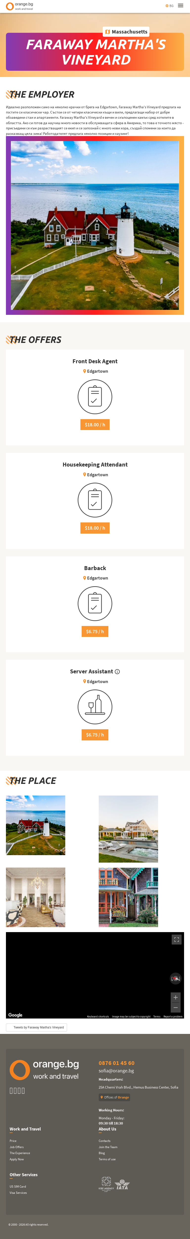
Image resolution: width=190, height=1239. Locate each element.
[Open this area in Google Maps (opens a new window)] (15, 1015)
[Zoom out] (176, 1008)
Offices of (114, 1097)
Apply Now (17, 1159)
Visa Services (18, 1193)
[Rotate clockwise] (180, 978)
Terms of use (107, 1159)
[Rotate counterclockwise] (171, 978)
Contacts (104, 1141)
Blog (102, 1153)
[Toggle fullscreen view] (177, 940)
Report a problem (173, 1016)
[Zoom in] (176, 997)
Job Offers (17, 1147)
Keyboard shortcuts (98, 1016)
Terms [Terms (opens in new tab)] (157, 1016)
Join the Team (108, 1147)
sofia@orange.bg (116, 1070)
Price (13, 1141)
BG (169, 5)
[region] (95, 975)
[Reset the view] (175, 978)
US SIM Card (18, 1186)
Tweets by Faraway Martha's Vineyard (39, 1027)
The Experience (20, 1153)
